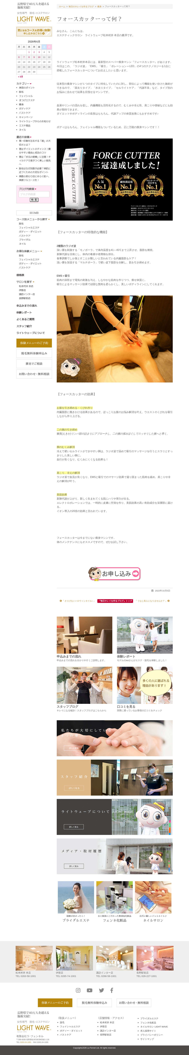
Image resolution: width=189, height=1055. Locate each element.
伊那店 (22, 290)
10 (39, 57)
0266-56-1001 (108, 976)
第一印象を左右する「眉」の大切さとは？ (35, 142)
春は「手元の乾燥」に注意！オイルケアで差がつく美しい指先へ (35, 160)
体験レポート (24, 312)
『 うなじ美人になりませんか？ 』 (152, 601)
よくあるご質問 (25, 319)
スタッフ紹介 (24, 326)
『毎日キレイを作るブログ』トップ (115, 601)
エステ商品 (24, 125)
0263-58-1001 (28, 976)
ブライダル (24, 239)
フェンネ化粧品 (148, 1022)
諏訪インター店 (27, 294)
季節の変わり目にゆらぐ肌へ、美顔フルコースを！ (35, 178)
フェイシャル (26, 96)
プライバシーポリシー (151, 1035)
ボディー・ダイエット (30, 231)
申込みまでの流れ (26, 305)
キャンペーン (26, 117)
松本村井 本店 (26, 286)
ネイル (22, 129)
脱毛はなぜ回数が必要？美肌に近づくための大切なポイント (35, 170)
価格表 (20, 275)
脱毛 (21, 92)
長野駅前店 (24, 298)
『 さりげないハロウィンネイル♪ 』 (78, 601)
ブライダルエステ (149, 1018)
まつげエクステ (27, 100)
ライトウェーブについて (30, 333)
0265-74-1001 (68, 976)
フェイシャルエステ (29, 227)
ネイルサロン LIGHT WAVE (154, 1026)
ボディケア (24, 108)
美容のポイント (27, 87)
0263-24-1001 (25, 1042)
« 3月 (20, 77)
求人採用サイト (148, 1031)
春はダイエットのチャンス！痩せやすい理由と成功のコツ (35, 150)
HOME (34, 213)
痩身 (21, 104)
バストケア (24, 112)
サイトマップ (147, 1039)
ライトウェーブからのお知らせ (35, 121)
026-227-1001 (149, 976)
